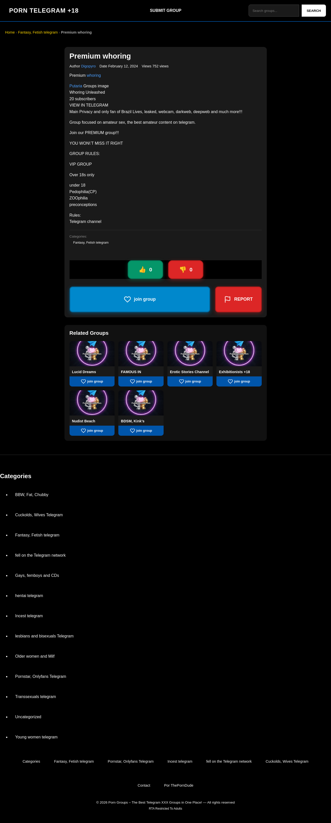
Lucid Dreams (84, 372)
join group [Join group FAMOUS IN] (141, 381)
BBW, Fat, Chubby (32, 495)
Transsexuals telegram (35, 697)
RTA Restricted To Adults (165, 808)
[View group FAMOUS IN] (141, 365)
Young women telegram (36, 737)
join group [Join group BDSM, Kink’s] (141, 430)
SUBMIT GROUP (165, 10)
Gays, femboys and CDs (37, 575)
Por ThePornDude (178, 785)
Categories (31, 761)
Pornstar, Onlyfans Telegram (40, 676)
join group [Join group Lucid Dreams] (92, 381)
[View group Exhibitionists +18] (239, 365)
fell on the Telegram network (40, 555)
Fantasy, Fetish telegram (38, 32)
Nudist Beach (83, 421)
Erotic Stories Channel (189, 372)
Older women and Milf (35, 656)
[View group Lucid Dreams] (92, 365)
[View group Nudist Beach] (92, 414)
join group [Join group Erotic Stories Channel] (190, 381)
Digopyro (88, 66)
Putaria (76, 86)
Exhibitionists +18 (234, 372)
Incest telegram (29, 616)
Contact (144, 785)
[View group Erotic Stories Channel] (190, 365)
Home (10, 32)
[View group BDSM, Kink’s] (141, 414)
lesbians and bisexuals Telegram (44, 636)
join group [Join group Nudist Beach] (92, 430)
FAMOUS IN (131, 372)
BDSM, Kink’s (132, 421)
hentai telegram (29, 596)
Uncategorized (28, 717)
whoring (94, 75)
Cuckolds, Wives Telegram (39, 515)
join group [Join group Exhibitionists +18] (239, 381)
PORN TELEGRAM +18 (44, 10)
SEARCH (314, 11)
